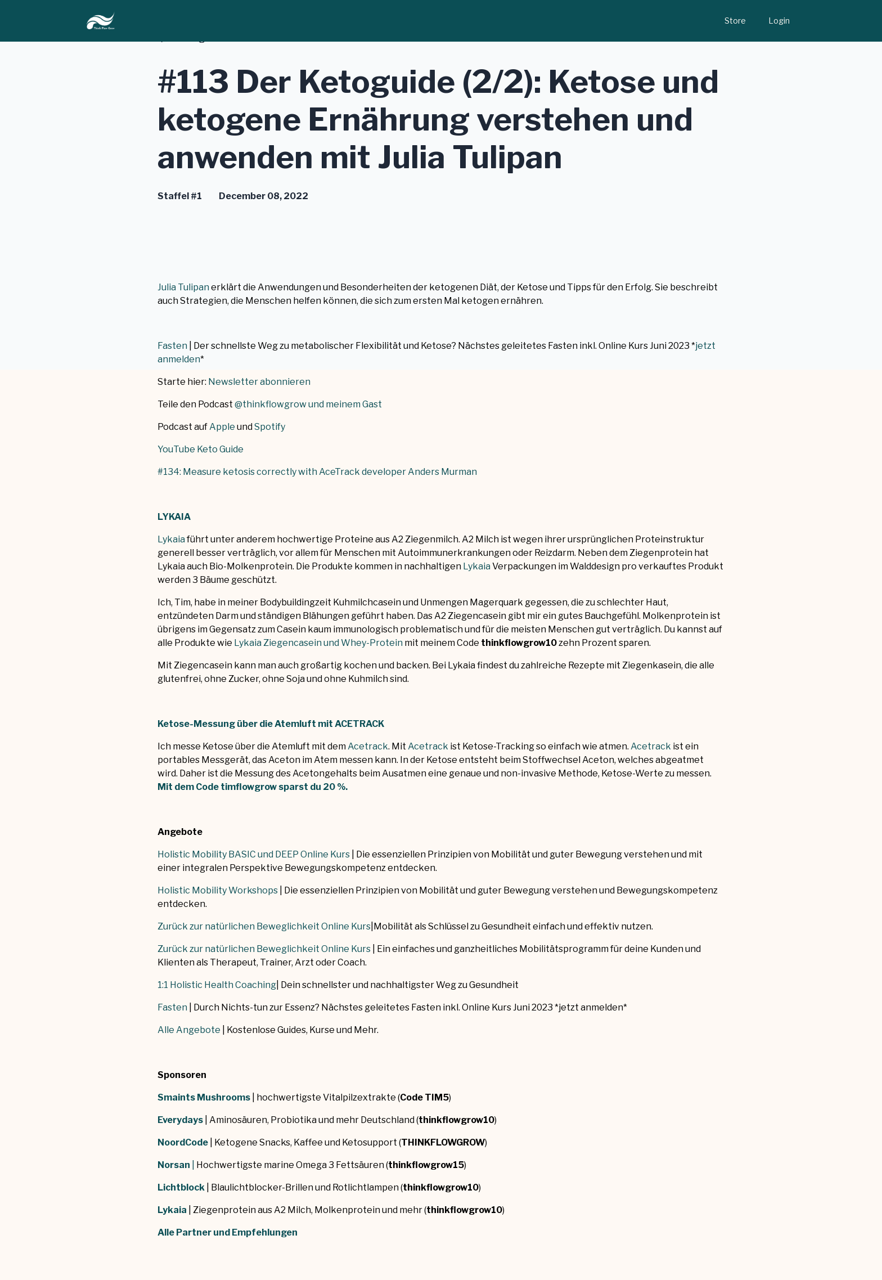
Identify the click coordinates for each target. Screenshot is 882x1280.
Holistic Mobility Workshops (218, 890)
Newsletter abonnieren (259, 381)
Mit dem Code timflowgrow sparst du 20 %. (253, 787)
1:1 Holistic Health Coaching (217, 985)
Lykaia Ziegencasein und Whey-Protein (318, 642)
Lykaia (171, 539)
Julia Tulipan (183, 287)
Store (735, 20)
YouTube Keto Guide (201, 449)
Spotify (269, 426)
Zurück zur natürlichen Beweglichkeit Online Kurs (264, 926)
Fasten (172, 345)
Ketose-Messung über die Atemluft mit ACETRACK (271, 723)
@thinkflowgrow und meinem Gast (308, 404)
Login (779, 20)
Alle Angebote (189, 1030)
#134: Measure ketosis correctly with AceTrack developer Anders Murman (317, 471)
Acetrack (368, 746)
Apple (222, 426)
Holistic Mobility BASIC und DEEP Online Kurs (254, 854)
